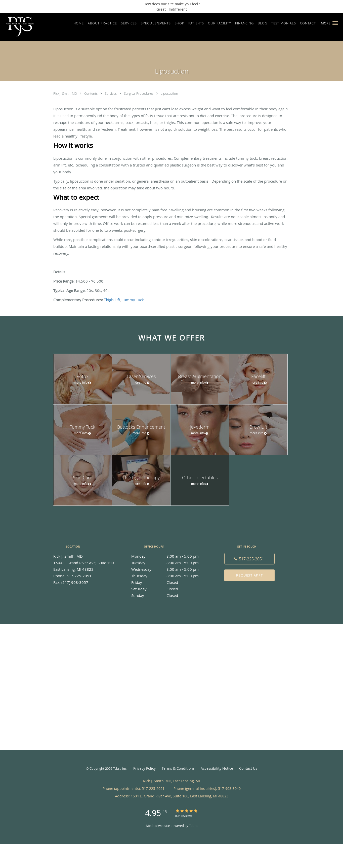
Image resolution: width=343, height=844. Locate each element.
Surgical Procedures (139, 93)
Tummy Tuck (133, 299)
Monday (170, 556)
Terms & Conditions (178, 768)
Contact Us (248, 768)
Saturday (170, 589)
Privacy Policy (144, 768)
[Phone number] (249, 558)
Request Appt (249, 575)
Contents (91, 93)
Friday (170, 582)
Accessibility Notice (217, 768)
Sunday (170, 595)
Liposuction (169, 93)
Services (111, 93)
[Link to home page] (18, 27)
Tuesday (170, 562)
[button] (335, 23)
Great (161, 9)
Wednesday (170, 569)
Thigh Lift (112, 299)
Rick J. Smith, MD (65, 93)
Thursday (170, 575)
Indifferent (178, 9)
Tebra (193, 825)
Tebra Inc (119, 768)
